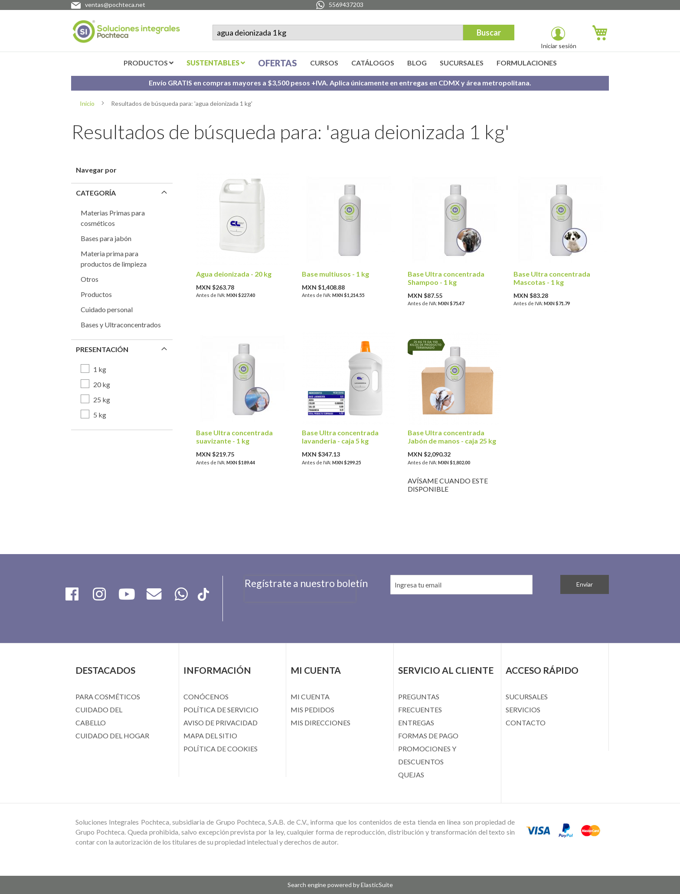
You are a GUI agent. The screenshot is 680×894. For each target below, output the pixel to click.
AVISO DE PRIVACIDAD (220, 722)
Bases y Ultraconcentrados (121, 324)
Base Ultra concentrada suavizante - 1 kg (234, 436)
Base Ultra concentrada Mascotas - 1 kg (551, 278)
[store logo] (126, 33)
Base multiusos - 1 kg (335, 274)
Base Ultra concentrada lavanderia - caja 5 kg (340, 436)
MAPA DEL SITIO (210, 735)
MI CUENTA (310, 696)
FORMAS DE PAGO (428, 735)
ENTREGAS (416, 722)
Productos (96, 294)
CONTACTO (526, 722)
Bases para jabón (106, 238)
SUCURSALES (527, 696)
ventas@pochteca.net (115, 4)
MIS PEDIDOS (312, 709)
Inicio (88, 103)
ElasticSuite (377, 884)
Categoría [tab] (96, 193)
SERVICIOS (523, 709)
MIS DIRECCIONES (320, 722)
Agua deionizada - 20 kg (233, 274)
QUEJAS (411, 774)
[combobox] (337, 32)
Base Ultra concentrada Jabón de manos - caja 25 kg (452, 436)
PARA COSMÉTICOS (107, 696)
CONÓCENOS (206, 696)
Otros (89, 279)
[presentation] (300, 607)
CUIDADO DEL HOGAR (112, 735)
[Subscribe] (584, 584)
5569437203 (346, 4)
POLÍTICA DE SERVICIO (220, 709)
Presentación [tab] (102, 349)
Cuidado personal (107, 309)
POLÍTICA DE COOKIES (220, 748)
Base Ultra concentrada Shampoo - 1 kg (446, 278)
